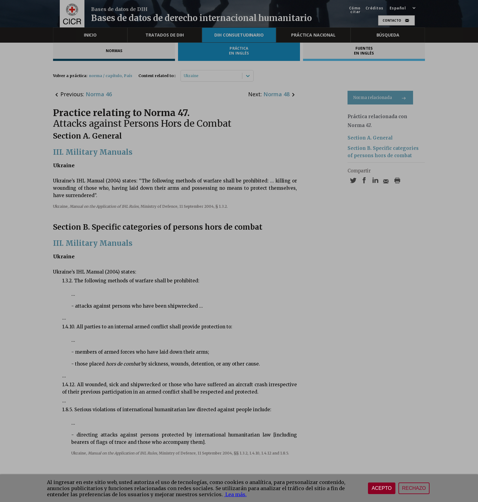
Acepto (382, 488)
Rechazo (414, 488)
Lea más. (235, 494)
